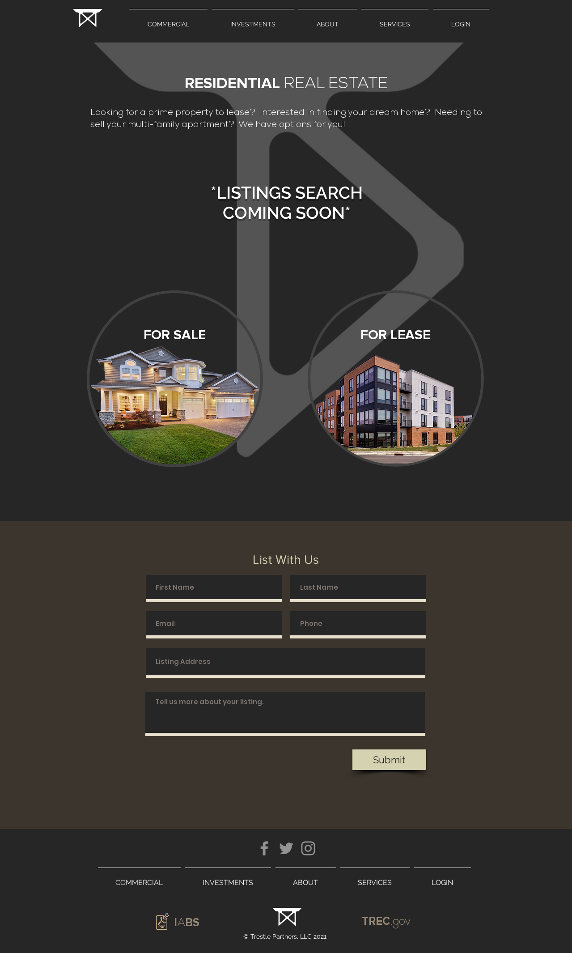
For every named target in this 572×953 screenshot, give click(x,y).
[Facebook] (264, 848)
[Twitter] (286, 848)
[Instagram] (308, 848)
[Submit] (389, 759)
